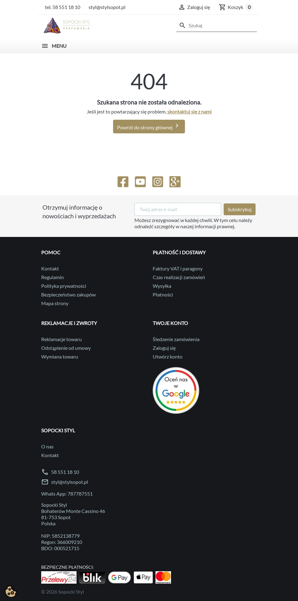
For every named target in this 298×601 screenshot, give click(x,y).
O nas (47, 446)
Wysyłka (162, 286)
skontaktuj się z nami (189, 111)
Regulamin (52, 277)
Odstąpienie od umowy (66, 348)
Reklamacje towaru (61, 339)
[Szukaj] (216, 25)
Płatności (163, 294)
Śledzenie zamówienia (176, 339)
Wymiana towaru (59, 356)
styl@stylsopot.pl (69, 482)
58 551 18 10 (65, 472)
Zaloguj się (164, 348)
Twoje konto (170, 323)
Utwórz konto (167, 356)
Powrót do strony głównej (149, 125)
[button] (194, 7)
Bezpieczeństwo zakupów (68, 294)
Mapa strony (54, 303)
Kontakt (50, 268)
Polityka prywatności (63, 286)
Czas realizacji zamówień (179, 277)
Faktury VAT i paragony (178, 268)
